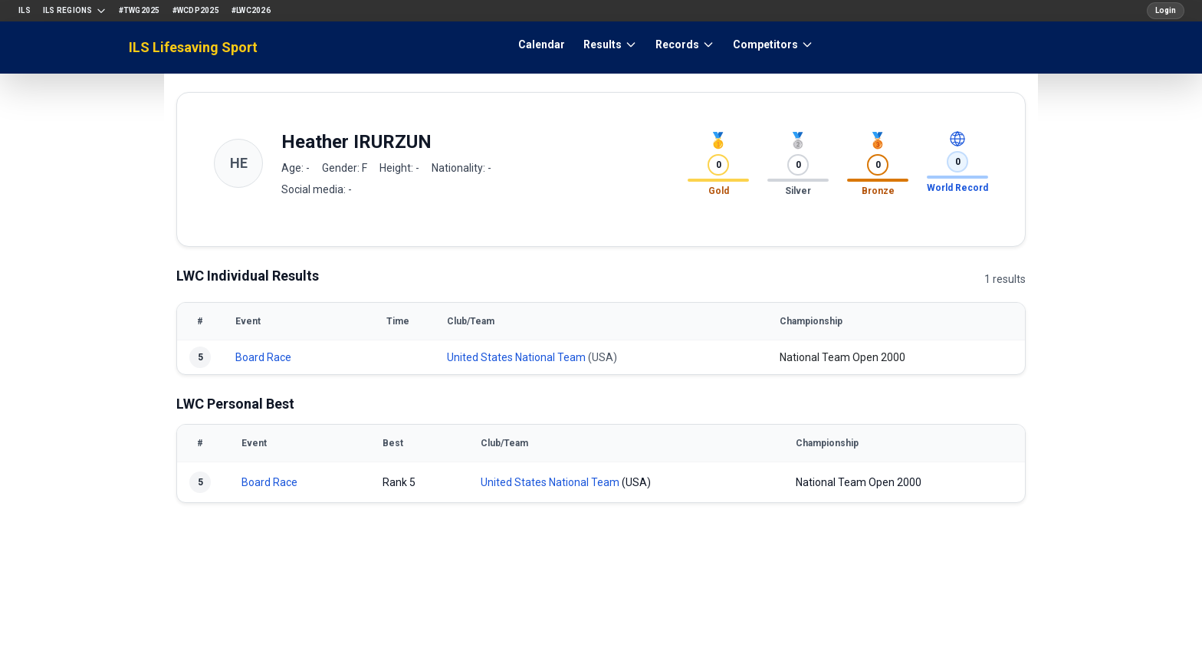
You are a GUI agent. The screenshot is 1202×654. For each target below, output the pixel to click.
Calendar (541, 44)
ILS (24, 10)
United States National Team (516, 357)
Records (684, 44)
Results (610, 44)
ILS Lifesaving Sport (193, 47)
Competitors (773, 44)
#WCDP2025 (195, 10)
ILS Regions (75, 10)
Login (1165, 10)
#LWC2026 (251, 10)
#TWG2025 (139, 10)
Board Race (263, 357)
